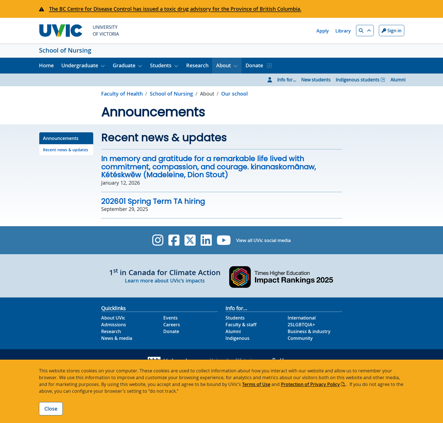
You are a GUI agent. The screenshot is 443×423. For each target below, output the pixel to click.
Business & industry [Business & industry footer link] (309, 331)
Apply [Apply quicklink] (322, 31)
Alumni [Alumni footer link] (233, 331)
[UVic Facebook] (173, 240)
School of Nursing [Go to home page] (171, 93)
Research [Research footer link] (111, 331)
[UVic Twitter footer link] (190, 240)
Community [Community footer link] (300, 338)
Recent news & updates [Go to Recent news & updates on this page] (65, 149)
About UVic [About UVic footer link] (113, 318)
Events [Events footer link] (170, 318)
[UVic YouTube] (224, 240)
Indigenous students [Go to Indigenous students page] (357, 80)
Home (46, 65)
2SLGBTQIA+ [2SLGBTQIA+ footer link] (301, 324)
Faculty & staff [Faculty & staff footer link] (241, 324)
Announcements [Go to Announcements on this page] (61, 138)
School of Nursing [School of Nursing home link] (65, 50)
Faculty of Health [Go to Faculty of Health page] (122, 93)
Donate (255, 65)
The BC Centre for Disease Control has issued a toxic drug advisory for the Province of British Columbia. (175, 8)
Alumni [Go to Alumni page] (397, 80)
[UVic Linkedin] (206, 240)
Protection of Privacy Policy (310, 384)
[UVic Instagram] (157, 240)
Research (197, 65)
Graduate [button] (124, 65)
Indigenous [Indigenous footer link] (237, 338)
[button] (365, 30)
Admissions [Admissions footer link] (113, 324)
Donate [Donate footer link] (171, 331)
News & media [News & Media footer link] (116, 338)
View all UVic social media (263, 240)
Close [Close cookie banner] (50, 408)
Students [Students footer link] (235, 318)
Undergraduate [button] (79, 65)
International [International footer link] (302, 318)
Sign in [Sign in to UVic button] (391, 30)
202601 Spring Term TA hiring (153, 201)
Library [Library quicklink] (343, 31)
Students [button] (160, 65)
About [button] (223, 65)
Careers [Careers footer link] (171, 324)
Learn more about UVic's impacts (165, 280)
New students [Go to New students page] (316, 80)
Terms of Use (256, 384)
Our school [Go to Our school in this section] (234, 93)
